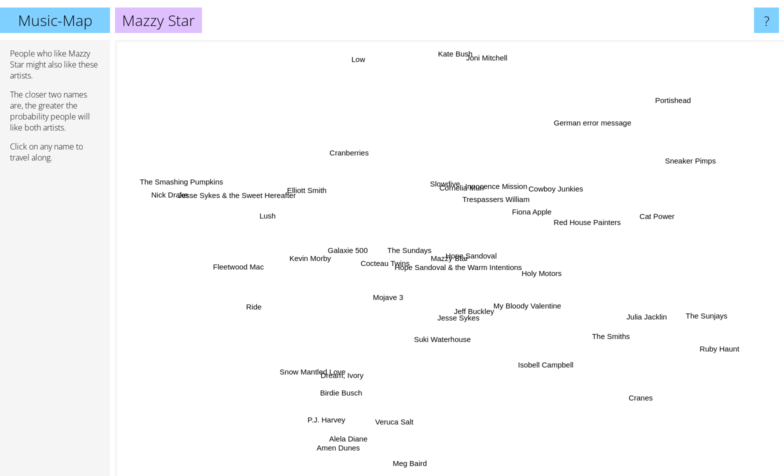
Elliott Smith (306, 182)
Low (347, 54)
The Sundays (400, 250)
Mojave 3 (383, 304)
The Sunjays (687, 315)
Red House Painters (593, 226)
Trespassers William (500, 202)
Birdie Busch (345, 384)
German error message (603, 110)
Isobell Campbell (544, 374)
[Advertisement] (55, 324)
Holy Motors (492, 264)
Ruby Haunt (712, 349)
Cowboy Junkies (559, 182)
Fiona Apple (544, 224)
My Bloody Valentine (543, 306)
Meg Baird (409, 468)
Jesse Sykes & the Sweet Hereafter (225, 192)
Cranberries (355, 146)
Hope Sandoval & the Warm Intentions (465, 263)
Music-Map (55, 20)
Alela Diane (351, 432)
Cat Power (683, 220)
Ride (254, 314)
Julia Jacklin (636, 310)
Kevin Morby (311, 258)
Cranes (645, 392)
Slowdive (449, 176)
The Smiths (620, 352)
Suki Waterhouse (439, 335)
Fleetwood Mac (250, 276)
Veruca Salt (389, 424)
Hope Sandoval (474, 252)
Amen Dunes (345, 444)
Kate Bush (447, 51)
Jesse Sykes (462, 319)
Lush (284, 212)
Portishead (680, 94)
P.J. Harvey (313, 431)
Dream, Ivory (351, 370)
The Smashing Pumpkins (172, 180)
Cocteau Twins (375, 274)
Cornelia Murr (463, 191)
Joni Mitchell (493, 53)
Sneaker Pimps (684, 158)
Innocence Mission (502, 184)
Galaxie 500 (356, 260)
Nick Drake (156, 197)
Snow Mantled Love (303, 366)
